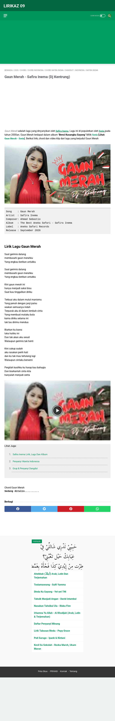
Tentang (73, 671)
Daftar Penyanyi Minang (47, 623)
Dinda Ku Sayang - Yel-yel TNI (50, 591)
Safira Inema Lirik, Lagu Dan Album (31, 452)
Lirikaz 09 (15, 3)
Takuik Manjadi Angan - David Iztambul (55, 598)
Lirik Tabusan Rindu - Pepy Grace (52, 630)
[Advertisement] (57, 40)
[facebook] (17, 507)
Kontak (63, 671)
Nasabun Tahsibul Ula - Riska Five (52, 605)
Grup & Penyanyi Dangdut (26, 466)
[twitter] (44, 507)
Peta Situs (42, 671)
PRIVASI (54, 671)
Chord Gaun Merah (14, 485)
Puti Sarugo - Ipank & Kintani (49, 637)
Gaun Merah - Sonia (22, 136)
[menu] (6, 12)
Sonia (103, 128)
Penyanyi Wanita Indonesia (27, 459)
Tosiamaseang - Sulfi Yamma (50, 584)
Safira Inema (63, 128)
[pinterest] (71, 507)
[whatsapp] (97, 507)
